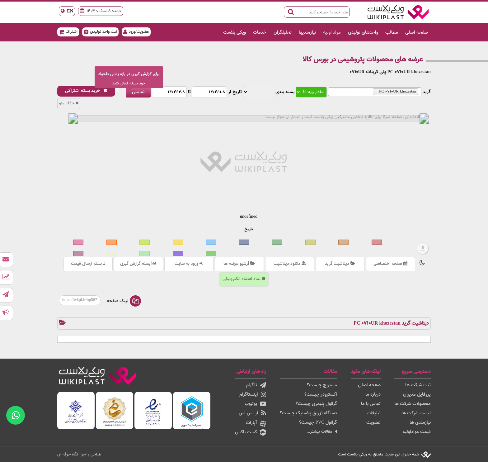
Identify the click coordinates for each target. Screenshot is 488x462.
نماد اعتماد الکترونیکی (244, 279)
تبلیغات (374, 413)
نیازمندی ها (420, 422)
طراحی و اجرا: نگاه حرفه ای (79, 454)
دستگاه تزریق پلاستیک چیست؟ (308, 413)
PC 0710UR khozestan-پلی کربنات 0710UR (390, 72)
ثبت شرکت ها (418, 385)
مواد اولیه (332, 32)
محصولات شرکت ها (412, 403)
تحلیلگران (283, 32)
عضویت (373, 422)
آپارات (256, 423)
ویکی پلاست (234, 32)
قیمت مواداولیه (416, 432)
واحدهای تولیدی (363, 32)
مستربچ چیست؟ (322, 385)
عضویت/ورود (136, 31)
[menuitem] (248, 118)
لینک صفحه (124, 301)
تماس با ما (371, 403)
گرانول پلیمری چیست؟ (316, 403)
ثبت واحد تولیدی (100, 31)
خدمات (259, 32)
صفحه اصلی (416, 32)
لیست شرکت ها (416, 413)
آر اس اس (252, 413)
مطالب (391, 32)
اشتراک (68, 31)
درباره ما (373, 394)
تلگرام (256, 385)
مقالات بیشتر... (322, 431)
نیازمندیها (307, 32)
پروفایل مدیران (417, 394)
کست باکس (250, 432)
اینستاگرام (252, 394)
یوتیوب (255, 403)
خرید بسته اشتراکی (86, 90)
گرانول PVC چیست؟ (318, 422)
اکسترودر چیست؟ (320, 394)
